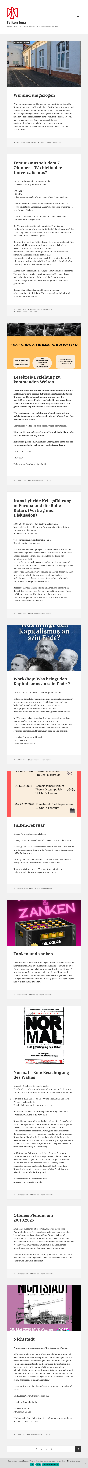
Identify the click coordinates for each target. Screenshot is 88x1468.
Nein (38, 1464)
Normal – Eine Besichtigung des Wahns (41, 1075)
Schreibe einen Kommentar (50, 142)
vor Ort (33, 142)
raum (28, 142)
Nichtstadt (24, 1339)
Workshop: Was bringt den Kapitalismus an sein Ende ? (42, 681)
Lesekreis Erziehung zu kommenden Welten (37, 379)
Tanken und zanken (33, 953)
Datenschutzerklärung (50, 1464)
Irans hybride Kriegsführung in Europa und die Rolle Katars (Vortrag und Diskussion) (42, 508)
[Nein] (85, 1463)
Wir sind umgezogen (34, 95)
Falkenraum (20, 142)
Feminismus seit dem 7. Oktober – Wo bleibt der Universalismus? (38, 167)
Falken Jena (16, 22)
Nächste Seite (78, 1449)
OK (32, 1464)
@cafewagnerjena (40, 1395)
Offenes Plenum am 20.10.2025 (33, 1218)
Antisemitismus (36, 309)
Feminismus (47, 309)
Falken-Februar (29, 825)
